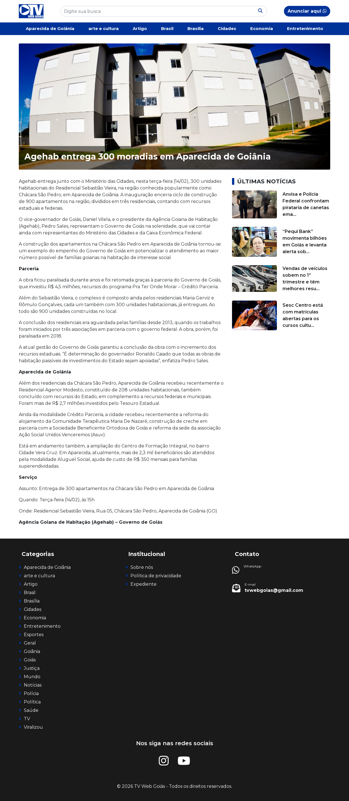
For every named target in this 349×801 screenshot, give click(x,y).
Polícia (31, 693)
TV (27, 718)
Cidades (227, 28)
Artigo (140, 28)
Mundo (32, 676)
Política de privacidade (155, 575)
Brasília (195, 28)
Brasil (167, 28)
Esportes (33, 634)
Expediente (143, 584)
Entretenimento (305, 28)
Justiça (32, 668)
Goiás (30, 660)
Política (32, 702)
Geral (30, 643)
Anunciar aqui (307, 11)
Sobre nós (141, 567)
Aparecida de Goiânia (50, 28)
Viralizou (33, 727)
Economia (261, 28)
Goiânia (32, 651)
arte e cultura (103, 28)
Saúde (31, 710)
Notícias (33, 685)
